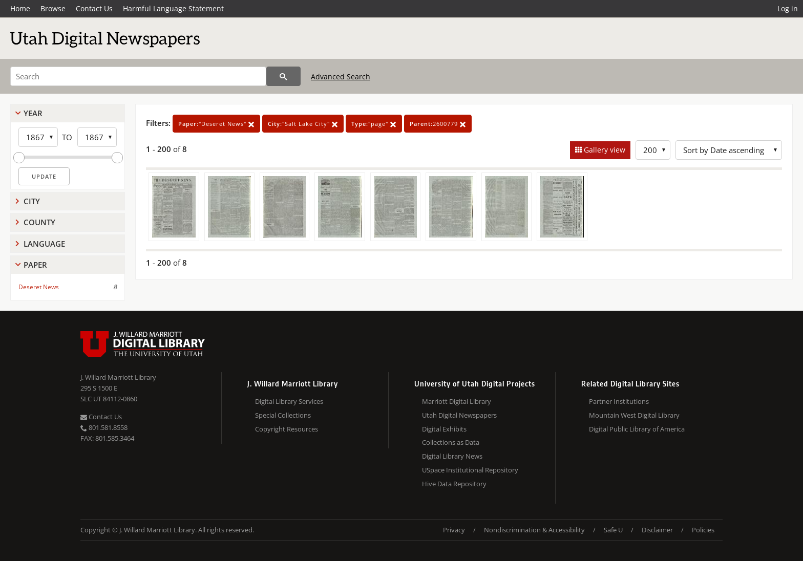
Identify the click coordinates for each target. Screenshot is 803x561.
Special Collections (283, 415)
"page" (373, 123)
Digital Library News (452, 456)
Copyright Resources (286, 429)
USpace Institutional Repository (470, 469)
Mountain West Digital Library (634, 415)
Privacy (454, 529)
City (32, 201)
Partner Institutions (619, 401)
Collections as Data (450, 442)
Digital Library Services (289, 401)
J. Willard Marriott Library (118, 377)
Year (33, 113)
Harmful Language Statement (173, 8)
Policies (703, 529)
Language (44, 244)
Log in (787, 8)
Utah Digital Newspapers (459, 415)
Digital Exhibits (444, 429)
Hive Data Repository (454, 483)
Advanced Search (340, 76)
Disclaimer (657, 529)
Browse (53, 8)
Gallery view (603, 150)
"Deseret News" (216, 123)
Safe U (613, 529)
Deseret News (38, 287)
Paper (35, 265)
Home (20, 8)
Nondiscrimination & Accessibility (534, 529)
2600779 (438, 123)
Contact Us (94, 8)
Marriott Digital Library (456, 401)
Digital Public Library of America (637, 429)
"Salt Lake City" (303, 123)
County (39, 222)
